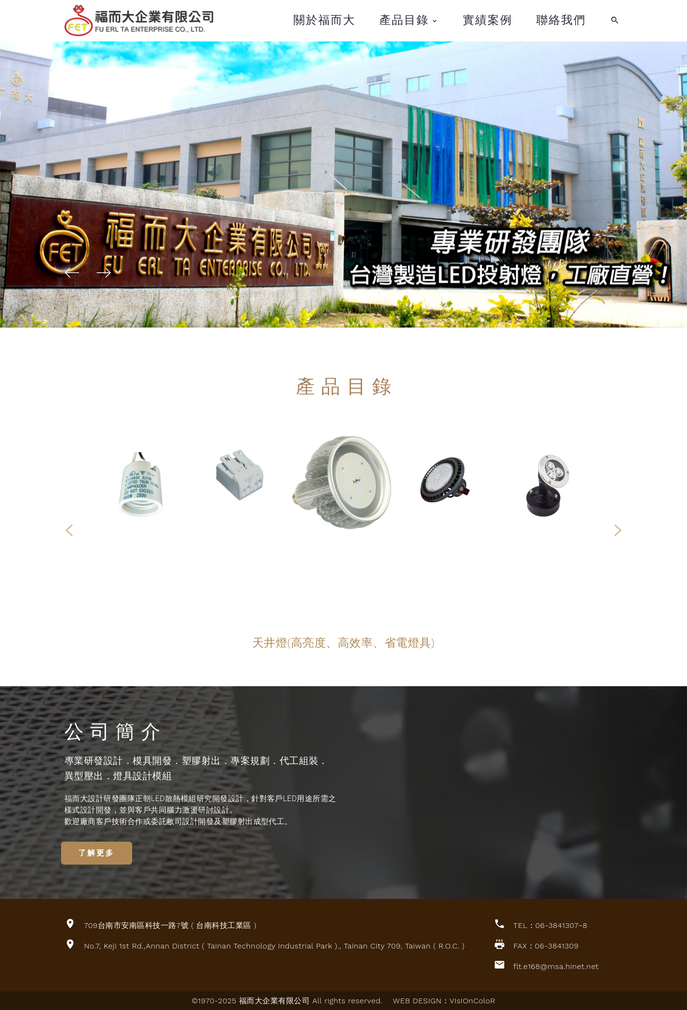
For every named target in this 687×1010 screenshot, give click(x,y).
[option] (343, 482)
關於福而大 (324, 20)
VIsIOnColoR (472, 1000)
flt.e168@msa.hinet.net (556, 965)
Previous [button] (69, 529)
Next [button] (618, 529)
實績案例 (487, 20)
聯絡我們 (561, 20)
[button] (72, 273)
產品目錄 (404, 20)
